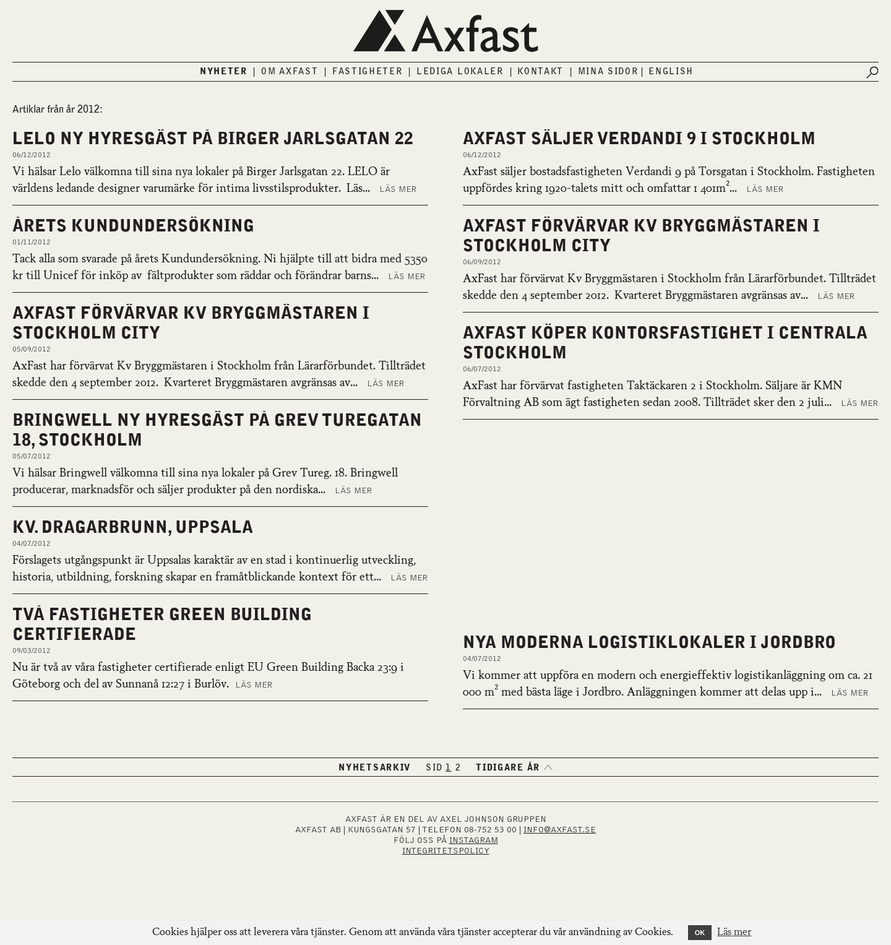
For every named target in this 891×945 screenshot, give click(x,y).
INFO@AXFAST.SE (559, 830)
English (671, 71)
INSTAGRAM (473, 840)
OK (700, 932)
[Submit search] (872, 72)
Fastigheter (367, 71)
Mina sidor (608, 71)
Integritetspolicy (445, 851)
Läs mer (397, 189)
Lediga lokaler (460, 71)
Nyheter (224, 71)
